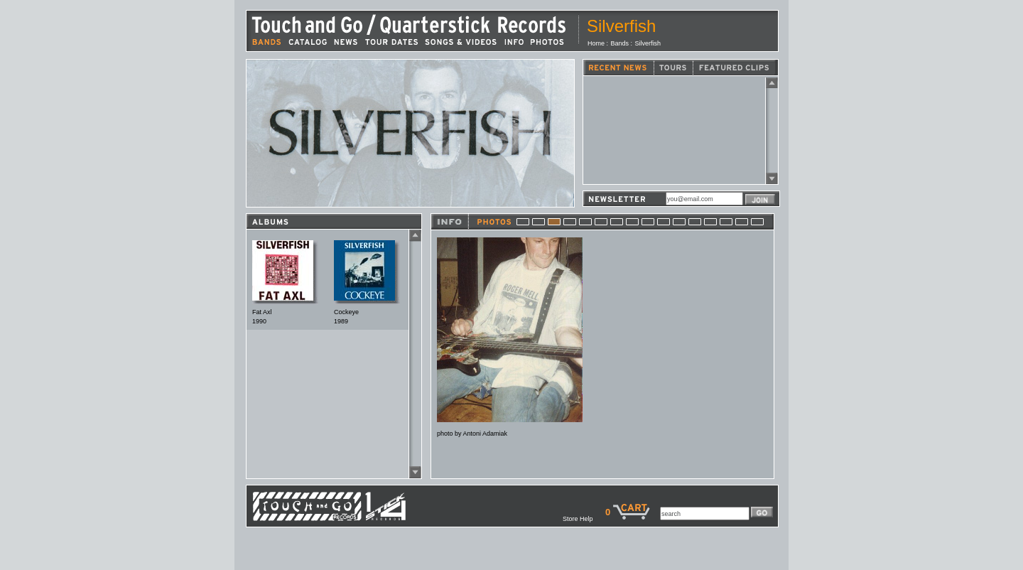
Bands (620, 43)
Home (596, 43)
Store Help (584, 518)
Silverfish (648, 43)
